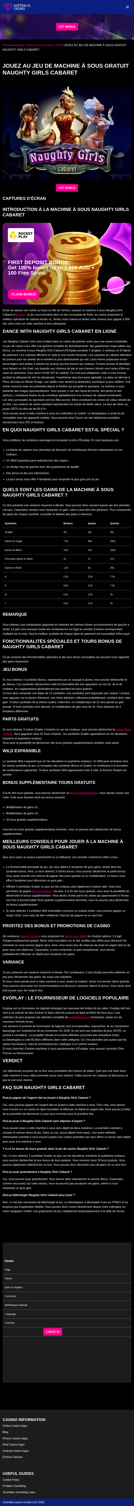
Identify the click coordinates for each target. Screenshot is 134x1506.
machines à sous (79, 1017)
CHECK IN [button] (52, 1331)
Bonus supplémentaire (84, 792)
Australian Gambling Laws (19, 1492)
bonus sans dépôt (76, 936)
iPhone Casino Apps (15, 1438)
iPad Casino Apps (14, 1444)
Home (6, 45)
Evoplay (20, 314)
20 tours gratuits (42, 891)
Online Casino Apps (15, 1425)
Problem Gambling (14, 1485)
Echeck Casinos (13, 1457)
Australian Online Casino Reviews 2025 (36, 45)
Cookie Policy (11, 1479)
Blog (5, 1432)
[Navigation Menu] (127, 7)
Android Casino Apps (16, 1450)
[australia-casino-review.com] (17, 7)
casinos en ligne (30, 936)
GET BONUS (67, 26)
